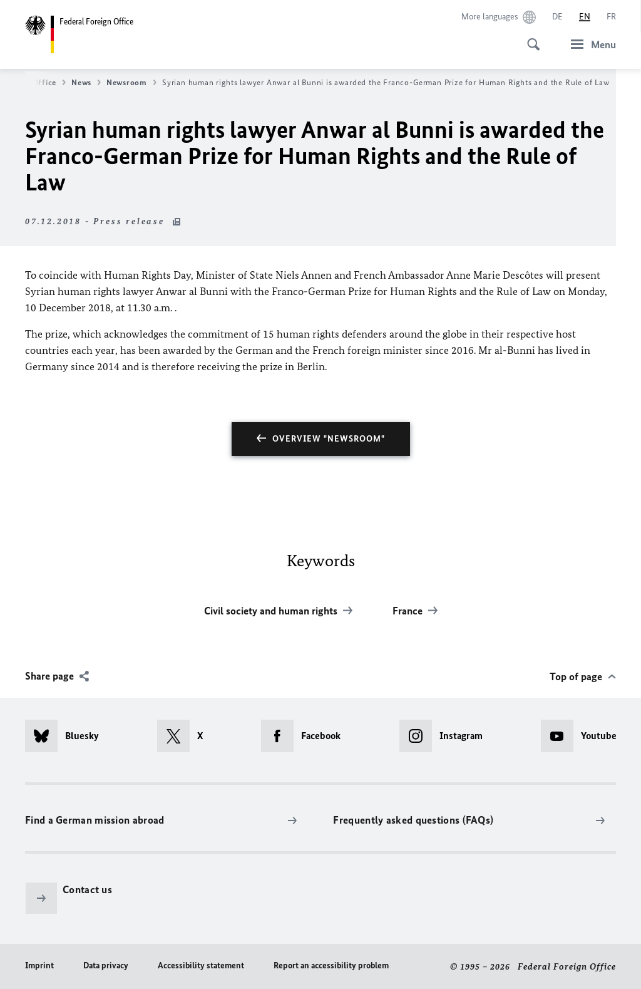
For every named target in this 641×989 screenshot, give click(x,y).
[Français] (611, 17)
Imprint (39, 965)
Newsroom (131, 82)
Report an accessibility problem (331, 965)
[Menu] (589, 44)
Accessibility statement (201, 965)
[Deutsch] (557, 17)
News (86, 82)
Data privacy (105, 965)
